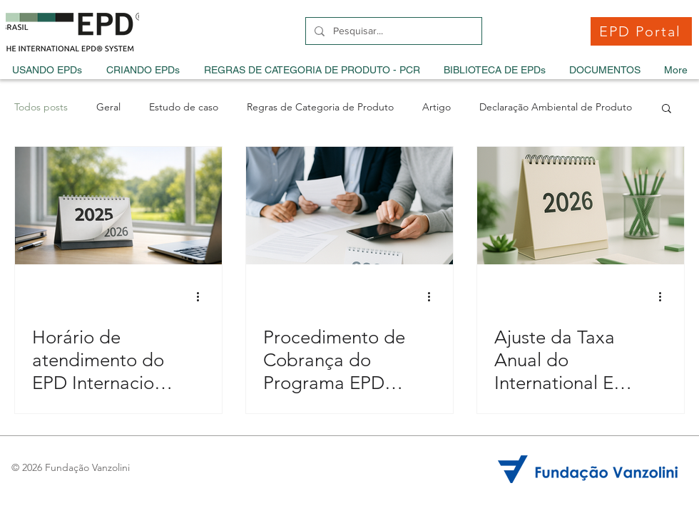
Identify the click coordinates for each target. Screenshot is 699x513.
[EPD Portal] (641, 31)
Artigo (436, 106)
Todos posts (41, 106)
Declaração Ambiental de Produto (555, 106)
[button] (666, 109)
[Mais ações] (202, 296)
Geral (108, 106)
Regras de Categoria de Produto (320, 106)
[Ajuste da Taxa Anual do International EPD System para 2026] (580, 205)
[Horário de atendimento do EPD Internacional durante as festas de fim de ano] (118, 205)
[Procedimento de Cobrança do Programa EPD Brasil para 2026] (349, 205)
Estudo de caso (183, 106)
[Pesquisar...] (392, 31)
